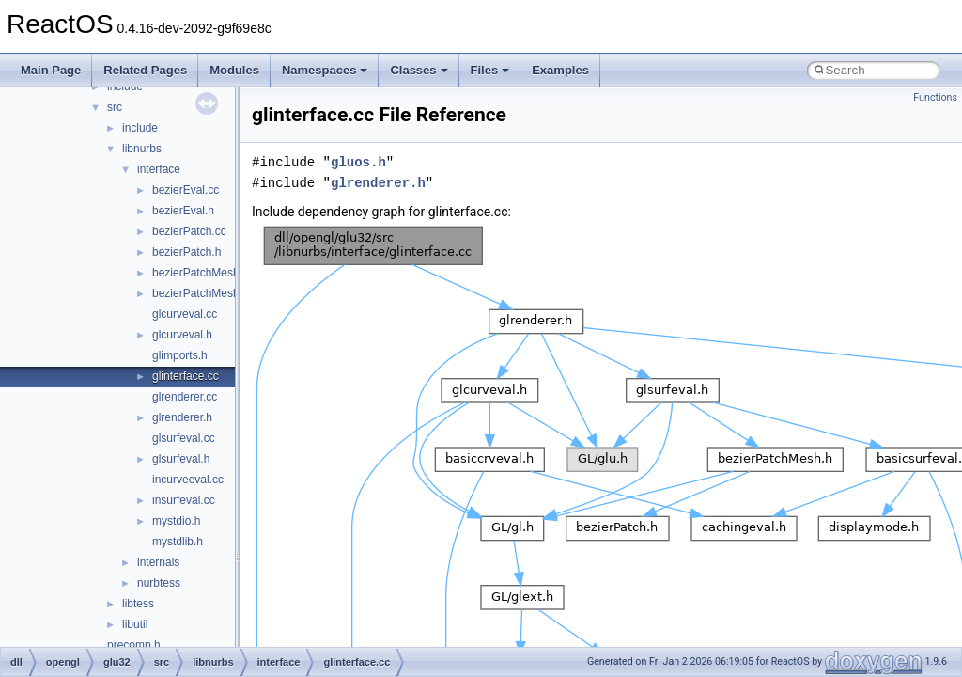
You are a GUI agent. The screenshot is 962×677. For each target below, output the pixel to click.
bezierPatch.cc (189, 231)
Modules (234, 70)
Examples (560, 70)
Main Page (51, 70)
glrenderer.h (182, 417)
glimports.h (180, 355)
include (140, 127)
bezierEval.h (183, 210)
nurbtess (158, 583)
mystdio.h (176, 520)
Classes (418, 70)
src (114, 107)
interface (158, 169)
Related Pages (145, 70)
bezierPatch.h (186, 252)
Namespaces (325, 70)
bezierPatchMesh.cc (203, 272)
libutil (134, 624)
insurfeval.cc (183, 500)
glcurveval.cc (184, 314)
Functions (935, 97)
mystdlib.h (177, 541)
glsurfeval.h (180, 458)
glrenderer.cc (184, 396)
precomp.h (134, 645)
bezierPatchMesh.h (200, 293)
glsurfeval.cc (183, 438)
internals (158, 562)
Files (490, 70)
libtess (138, 603)
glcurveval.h (182, 334)
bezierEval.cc (185, 190)
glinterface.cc (185, 376)
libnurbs (142, 148)
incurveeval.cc (188, 479)
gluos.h (358, 162)
